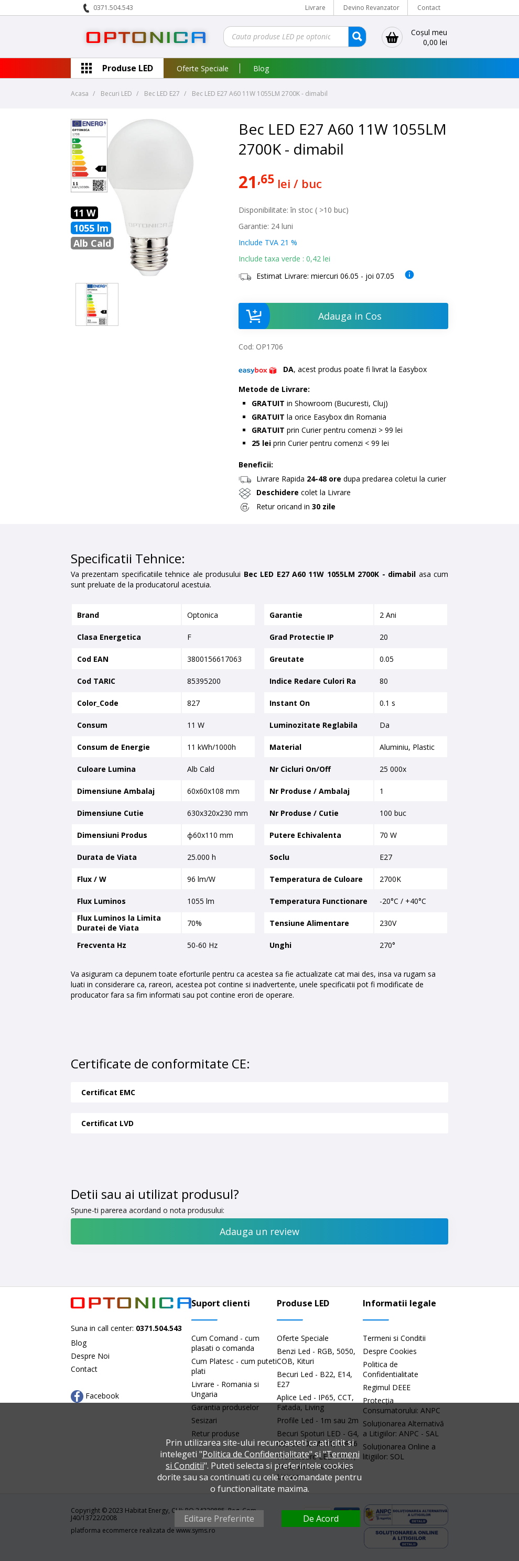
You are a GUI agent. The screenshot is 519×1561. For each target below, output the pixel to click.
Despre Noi (90, 1356)
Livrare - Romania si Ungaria (225, 1389)
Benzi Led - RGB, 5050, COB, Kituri (316, 1356)
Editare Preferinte (219, 1518)
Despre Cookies (390, 1351)
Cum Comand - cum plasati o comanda (225, 1343)
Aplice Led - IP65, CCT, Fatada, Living (315, 1402)
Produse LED (127, 68)
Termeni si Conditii (394, 1338)
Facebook (95, 1396)
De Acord (321, 1518)
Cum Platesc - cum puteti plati (234, 1366)
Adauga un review (259, 1231)
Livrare (315, 7)
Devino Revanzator (371, 7)
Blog (261, 68)
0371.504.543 (113, 7)
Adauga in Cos (310, 316)
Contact (428, 7)
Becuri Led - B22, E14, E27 (314, 1379)
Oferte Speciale (203, 68)
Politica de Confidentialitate (390, 1369)
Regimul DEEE (386, 1387)
